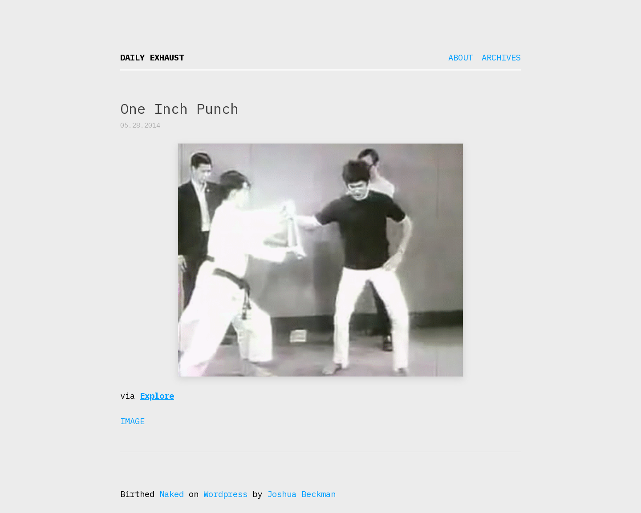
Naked (171, 494)
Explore (157, 395)
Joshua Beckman (301, 494)
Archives (501, 57)
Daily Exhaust (152, 57)
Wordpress (225, 494)
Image (132, 421)
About (460, 57)
